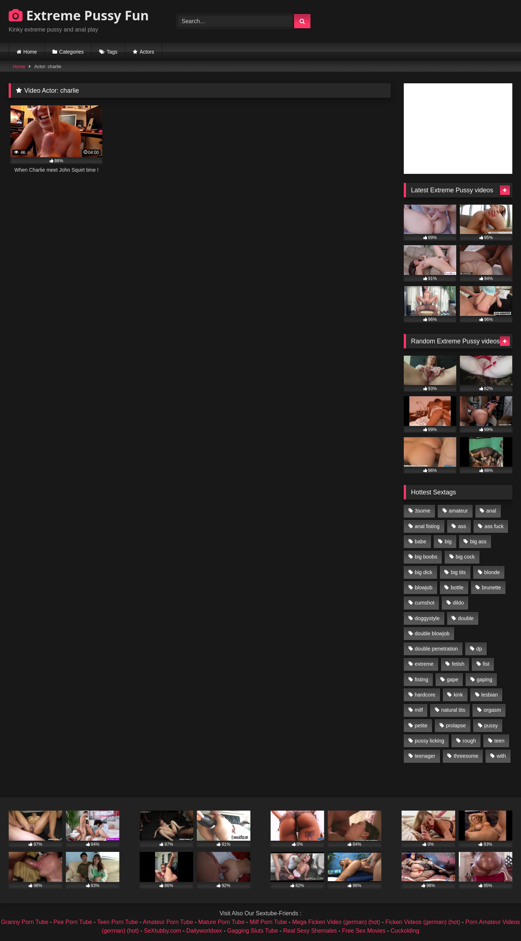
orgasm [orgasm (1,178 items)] (492, 710)
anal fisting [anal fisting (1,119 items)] (427, 526)
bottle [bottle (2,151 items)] (457, 587)
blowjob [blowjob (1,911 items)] (423, 587)
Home (30, 52)
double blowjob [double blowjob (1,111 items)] (432, 633)
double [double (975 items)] (466, 618)
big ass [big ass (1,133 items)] (478, 541)
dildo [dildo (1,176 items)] (458, 603)
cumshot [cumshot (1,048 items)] (424, 603)
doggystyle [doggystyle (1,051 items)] (427, 618)
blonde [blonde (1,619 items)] (492, 572)
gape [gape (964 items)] (452, 679)
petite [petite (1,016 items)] (421, 725)
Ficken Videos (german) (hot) (422, 922)
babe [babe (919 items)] (420, 541)
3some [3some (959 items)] (422, 511)
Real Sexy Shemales (310, 931)
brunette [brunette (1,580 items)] (491, 587)
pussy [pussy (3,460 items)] (491, 725)
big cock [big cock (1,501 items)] (465, 557)
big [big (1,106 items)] (448, 541)
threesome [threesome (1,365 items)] (466, 756)
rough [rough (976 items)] (469, 741)
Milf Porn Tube (268, 922)
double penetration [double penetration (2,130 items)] (436, 649)
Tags (112, 52)
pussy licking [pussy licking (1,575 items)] (429, 741)
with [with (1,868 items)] (501, 756)
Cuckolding (405, 931)
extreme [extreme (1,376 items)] (424, 664)
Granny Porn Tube (24, 922)
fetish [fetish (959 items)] (458, 664)
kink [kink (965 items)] (458, 695)
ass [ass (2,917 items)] (462, 526)
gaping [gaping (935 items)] (484, 679)
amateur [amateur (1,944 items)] (458, 511)
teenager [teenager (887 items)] (425, 756)
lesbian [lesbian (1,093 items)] (489, 695)
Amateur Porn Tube (168, 922)
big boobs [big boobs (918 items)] (426, 557)
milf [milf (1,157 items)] (419, 710)
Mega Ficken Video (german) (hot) (336, 922)
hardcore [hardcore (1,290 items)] (425, 695)
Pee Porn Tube (73, 922)
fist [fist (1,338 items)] (486, 664)
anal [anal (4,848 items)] (491, 511)
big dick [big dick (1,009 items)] (423, 572)
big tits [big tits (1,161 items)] (458, 572)
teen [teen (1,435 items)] (499, 741)
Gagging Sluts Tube (252, 931)
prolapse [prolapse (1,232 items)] (456, 725)
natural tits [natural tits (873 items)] (453, 710)
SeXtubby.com (163, 931)
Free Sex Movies (363, 931)
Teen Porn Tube (117, 922)
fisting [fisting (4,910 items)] (421, 679)
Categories (71, 52)
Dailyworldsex (204, 931)
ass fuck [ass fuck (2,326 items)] (494, 526)
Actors (147, 52)
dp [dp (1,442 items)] (479, 649)
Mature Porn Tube (221, 922)
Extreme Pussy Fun (79, 15)
